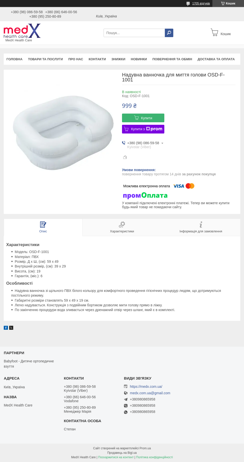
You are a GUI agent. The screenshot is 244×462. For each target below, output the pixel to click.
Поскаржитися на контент (115, 457)
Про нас (75, 59)
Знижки (118, 59)
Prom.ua (145, 448)
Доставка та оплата (216, 59)
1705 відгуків (201, 3)
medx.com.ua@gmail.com (150, 393)
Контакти (97, 59)
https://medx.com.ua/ (146, 387)
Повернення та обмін (172, 59)
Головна (14, 59)
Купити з (146, 129)
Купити (146, 118)
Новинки (139, 59)
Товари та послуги (45, 59)
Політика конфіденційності (154, 457)
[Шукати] (169, 33)
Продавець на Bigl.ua (122, 453)
